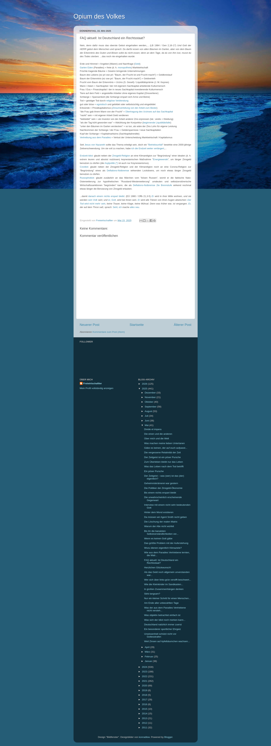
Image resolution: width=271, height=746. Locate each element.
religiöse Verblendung (117, 100)
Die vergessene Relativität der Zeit (162, 452)
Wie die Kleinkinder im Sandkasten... (163, 584)
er (109, 200)
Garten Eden (86, 67)
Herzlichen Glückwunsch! (157, 567)
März (148, 651)
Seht (115, 207)
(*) (116, 163)
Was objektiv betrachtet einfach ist (162, 615)
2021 (145, 681)
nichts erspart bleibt (114, 196)
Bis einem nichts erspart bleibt (160, 492)
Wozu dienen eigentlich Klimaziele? (163, 548)
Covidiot (84, 166)
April (147, 647)
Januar (149, 661)
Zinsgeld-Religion (121, 155)
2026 (145, 383)
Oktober (149, 402)
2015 (145, 709)
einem (100, 196)
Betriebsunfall (156, 144)
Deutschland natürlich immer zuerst (163, 624)
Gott (113, 200)
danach (92, 196)
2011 (145, 727)
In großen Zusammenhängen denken (163, 589)
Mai (147, 425)
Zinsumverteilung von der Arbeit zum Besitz (134, 108)
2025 (145, 388)
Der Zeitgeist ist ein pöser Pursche (162, 457)
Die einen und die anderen (158, 434)
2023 (145, 671)
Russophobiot (87, 177)
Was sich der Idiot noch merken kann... (164, 620)
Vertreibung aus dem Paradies (95, 137)
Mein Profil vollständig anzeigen (96, 388)
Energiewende (160, 159)
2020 (145, 685)
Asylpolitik (110, 163)
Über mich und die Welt (156, 438)
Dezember (151, 392)
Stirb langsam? (152, 593)
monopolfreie (124, 67)
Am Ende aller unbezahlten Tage (161, 603)
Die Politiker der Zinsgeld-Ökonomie (163, 488)
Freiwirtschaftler (92, 383)
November (151, 397)
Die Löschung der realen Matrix (160, 521)
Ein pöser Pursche (154, 471)
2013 (145, 718)
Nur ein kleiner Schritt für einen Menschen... (167, 598)
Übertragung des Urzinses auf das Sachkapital (149, 111)
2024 (145, 667)
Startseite (137, 325)
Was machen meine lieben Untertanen (164, 443)
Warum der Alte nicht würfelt (159, 526)
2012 (145, 723)
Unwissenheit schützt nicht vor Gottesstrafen (160, 635)
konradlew (144, 737)
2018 (145, 695)
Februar (149, 656)
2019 (145, 690)
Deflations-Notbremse (118, 170)
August (149, 411)
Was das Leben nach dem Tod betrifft (164, 466)
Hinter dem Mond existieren (158, 512)
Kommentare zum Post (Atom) (109, 332)
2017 (145, 699)
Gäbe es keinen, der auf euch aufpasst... (165, 448)
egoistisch (102, 104)
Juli (147, 416)
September (151, 406)
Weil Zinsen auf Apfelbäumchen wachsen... (167, 641)
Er (153, 196)
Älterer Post (182, 325)
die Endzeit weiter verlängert (149, 148)
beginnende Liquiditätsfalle (156, 122)
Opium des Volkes (99, 16)
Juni (147, 420)
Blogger (168, 737)
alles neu (134, 207)
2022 (145, 676)
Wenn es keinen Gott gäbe (158, 538)
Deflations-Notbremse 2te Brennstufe (152, 185)
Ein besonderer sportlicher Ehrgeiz (162, 629)
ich (132, 148)
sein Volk (92, 200)
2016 (145, 704)
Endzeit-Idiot (86, 155)
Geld (137, 63)
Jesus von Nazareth (95, 144)
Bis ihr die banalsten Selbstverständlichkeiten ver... (161, 532)
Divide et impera (152, 429)
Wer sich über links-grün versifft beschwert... (167, 579)
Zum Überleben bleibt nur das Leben (163, 462)
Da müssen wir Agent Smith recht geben (165, 517)
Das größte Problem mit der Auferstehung (166, 543)
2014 (145, 713)
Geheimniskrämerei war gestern (161, 483)
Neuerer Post (89, 325)
